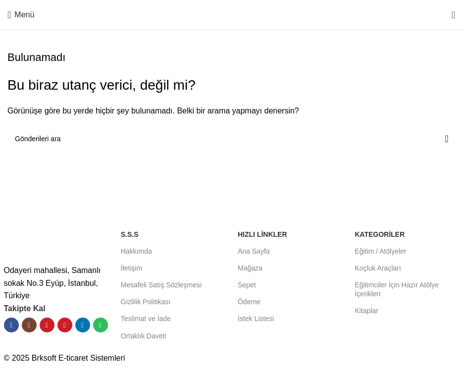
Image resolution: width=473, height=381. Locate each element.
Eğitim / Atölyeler (380, 251)
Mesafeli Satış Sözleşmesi (161, 285)
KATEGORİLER (380, 234)
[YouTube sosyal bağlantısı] (47, 325)
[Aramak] (232, 138)
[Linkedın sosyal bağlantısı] (82, 325)
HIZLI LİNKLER (262, 234)
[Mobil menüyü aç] (20, 15)
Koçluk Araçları (378, 268)
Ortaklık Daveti (143, 336)
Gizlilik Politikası (145, 302)
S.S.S (130, 234)
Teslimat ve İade (146, 319)
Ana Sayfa (254, 251)
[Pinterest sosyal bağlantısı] (64, 325)
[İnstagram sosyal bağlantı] (29, 325)
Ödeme (249, 302)
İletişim (132, 268)
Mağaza (250, 268)
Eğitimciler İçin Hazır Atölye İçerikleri (397, 289)
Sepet (247, 285)
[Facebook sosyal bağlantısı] (11, 325)
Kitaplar (366, 311)
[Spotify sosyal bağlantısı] (100, 325)
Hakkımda (136, 251)
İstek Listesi (256, 319)
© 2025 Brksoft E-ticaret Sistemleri (64, 358)
